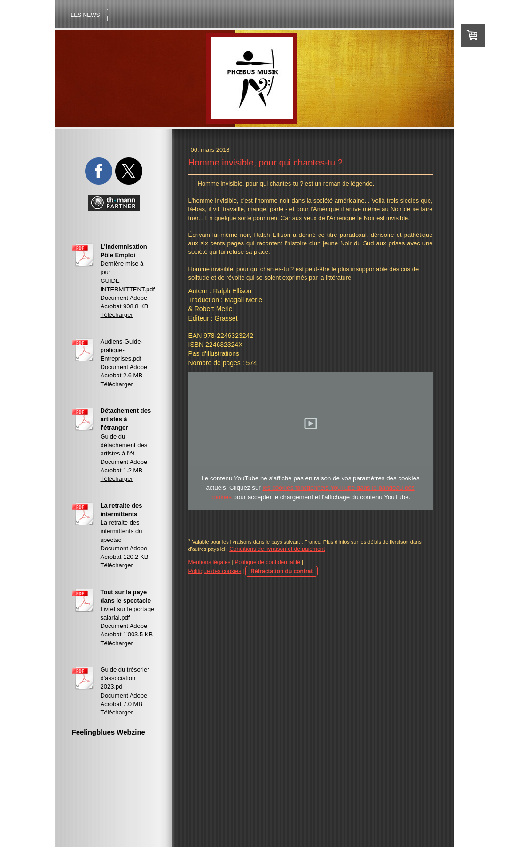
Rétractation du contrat (281, 571)
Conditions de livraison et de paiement (277, 549)
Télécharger (117, 314)
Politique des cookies (215, 571)
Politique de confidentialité (267, 562)
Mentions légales (209, 562)
